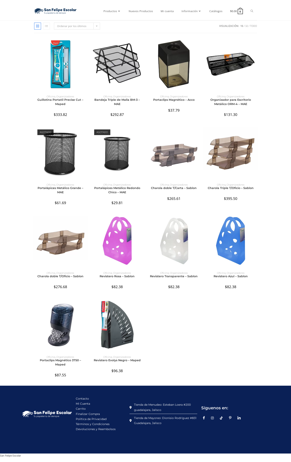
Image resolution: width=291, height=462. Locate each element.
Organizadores (65, 96)
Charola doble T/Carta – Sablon (174, 188)
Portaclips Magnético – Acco (174, 100)
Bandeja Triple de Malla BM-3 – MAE (117, 102)
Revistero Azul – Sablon (231, 276)
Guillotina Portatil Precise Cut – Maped (60, 102)
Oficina (50, 96)
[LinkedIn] (240, 418)
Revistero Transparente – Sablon (174, 276)
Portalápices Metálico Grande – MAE (60, 190)
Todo (253, 26)
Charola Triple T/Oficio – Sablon (231, 188)
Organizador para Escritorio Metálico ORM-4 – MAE (230, 102)
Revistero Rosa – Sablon (117, 276)
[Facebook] (205, 418)
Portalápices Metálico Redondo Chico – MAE (117, 190)
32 (246, 26)
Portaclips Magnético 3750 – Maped (60, 362)
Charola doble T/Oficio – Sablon (60, 276)
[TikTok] (223, 418)
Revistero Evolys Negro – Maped (117, 360)
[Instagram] (214, 418)
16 (241, 26)
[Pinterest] (232, 418)
